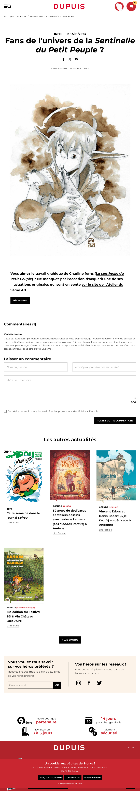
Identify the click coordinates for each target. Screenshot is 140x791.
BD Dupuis (9, 16)
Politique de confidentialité (70, 783)
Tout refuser (72, 777)
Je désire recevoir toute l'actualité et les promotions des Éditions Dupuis (51, 420)
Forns (87, 68)
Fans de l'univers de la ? (53, 16)
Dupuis (70, 6)
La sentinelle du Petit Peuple (66, 68)
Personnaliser (92, 777)
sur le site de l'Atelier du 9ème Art (56, 293)
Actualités (21, 16)
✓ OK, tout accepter (50, 777)
